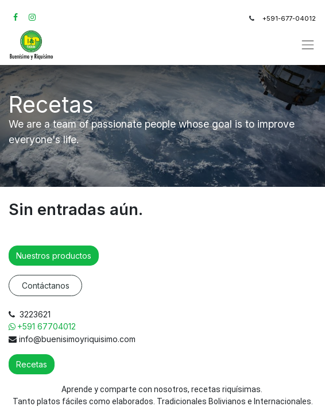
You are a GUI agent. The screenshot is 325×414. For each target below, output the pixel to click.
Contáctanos (45, 285)
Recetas (31, 364)
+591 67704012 (47, 326)
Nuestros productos (53, 255)
